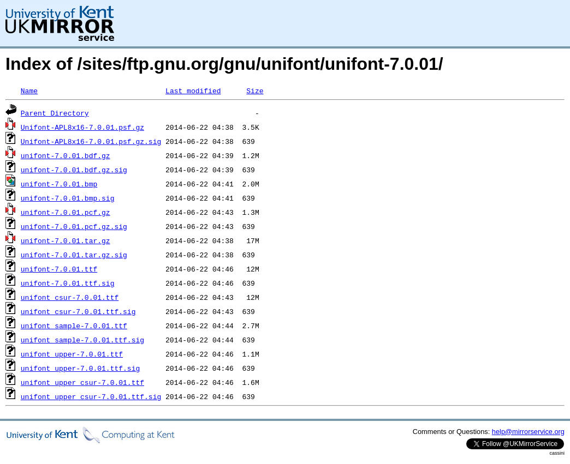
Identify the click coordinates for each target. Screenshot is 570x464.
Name (29, 90)
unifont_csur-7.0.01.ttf (69, 297)
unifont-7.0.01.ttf (59, 269)
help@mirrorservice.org (528, 431)
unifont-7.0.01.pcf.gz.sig (74, 226)
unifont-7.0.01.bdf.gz (65, 155)
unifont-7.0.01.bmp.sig (68, 198)
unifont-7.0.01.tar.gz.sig (74, 255)
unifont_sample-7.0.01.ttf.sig (82, 340)
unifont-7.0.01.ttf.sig (68, 283)
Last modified (193, 90)
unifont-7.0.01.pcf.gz (65, 212)
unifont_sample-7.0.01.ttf (74, 325)
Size (254, 90)
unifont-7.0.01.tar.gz (65, 240)
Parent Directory (55, 113)
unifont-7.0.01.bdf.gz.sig (74, 169)
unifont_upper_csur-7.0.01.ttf (82, 382)
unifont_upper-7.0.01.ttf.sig (80, 368)
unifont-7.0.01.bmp (59, 184)
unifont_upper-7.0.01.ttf (72, 354)
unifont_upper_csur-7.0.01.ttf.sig (91, 396)
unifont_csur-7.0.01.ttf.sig (78, 311)
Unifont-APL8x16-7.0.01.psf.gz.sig (91, 141)
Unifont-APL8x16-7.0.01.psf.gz (82, 127)
